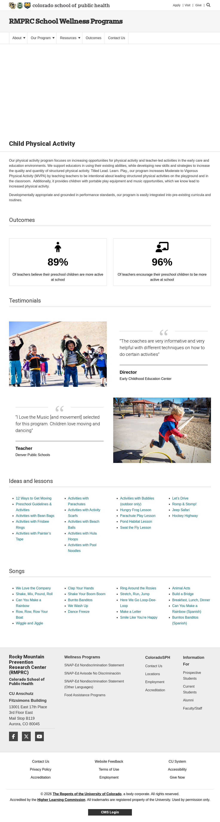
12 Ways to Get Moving (34, 498)
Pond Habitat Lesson (136, 521)
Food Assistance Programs (84, 695)
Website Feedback (109, 761)
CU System (177, 761)
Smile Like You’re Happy (138, 617)
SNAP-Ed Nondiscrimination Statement (94, 665)
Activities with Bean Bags (35, 516)
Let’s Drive (180, 498)
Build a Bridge (183, 594)
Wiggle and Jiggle (29, 623)
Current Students (190, 689)
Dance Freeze (79, 611)
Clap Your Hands (81, 588)
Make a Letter (130, 611)
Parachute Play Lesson (138, 516)
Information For (193, 660)
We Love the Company (33, 588)
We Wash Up (78, 606)
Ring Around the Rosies (138, 588)
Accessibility (177, 769)
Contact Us (153, 666)
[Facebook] (15, 743)
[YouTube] (41, 743)
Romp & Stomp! (184, 504)
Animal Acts (181, 588)
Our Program (43, 38)
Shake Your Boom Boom (86, 594)
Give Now (177, 777)
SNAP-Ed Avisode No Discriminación (92, 673)
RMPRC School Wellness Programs (65, 21)
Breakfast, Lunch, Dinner (191, 600)
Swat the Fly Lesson (135, 527)
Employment (154, 682)
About (18, 38)
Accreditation (155, 690)
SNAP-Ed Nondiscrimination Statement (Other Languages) (94, 684)
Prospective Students (192, 675)
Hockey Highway (185, 516)
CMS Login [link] (110, 812)
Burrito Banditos (80, 600)
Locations (152, 674)
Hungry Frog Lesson (135, 510)
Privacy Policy (40, 769)
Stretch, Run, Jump (135, 594)
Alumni (188, 700)
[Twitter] (28, 743)
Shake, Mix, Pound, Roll (34, 594)
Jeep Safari (181, 510)
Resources (70, 38)
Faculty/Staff (192, 708)
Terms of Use (109, 769)
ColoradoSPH (157, 657)
